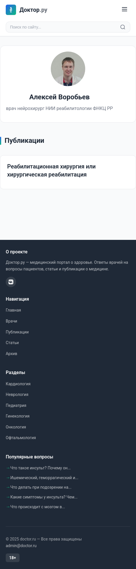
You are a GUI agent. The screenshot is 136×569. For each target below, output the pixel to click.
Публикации (17, 332)
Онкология (16, 427)
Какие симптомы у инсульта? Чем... (43, 497)
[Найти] (123, 27)
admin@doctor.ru (21, 545)
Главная (13, 310)
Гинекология (18, 416)
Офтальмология (21, 437)
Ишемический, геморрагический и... (44, 477)
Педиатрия (16, 405)
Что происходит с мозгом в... (37, 506)
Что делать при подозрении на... (40, 487)
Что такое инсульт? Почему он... (40, 468)
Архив (11, 353)
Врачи (11, 321)
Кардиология (18, 384)
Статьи (12, 342)
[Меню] (124, 9)
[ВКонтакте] (11, 282)
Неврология (17, 394)
